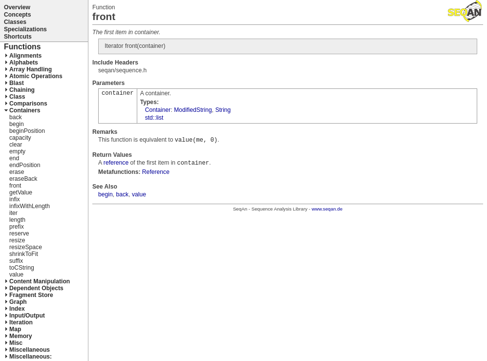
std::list (154, 117)
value (139, 194)
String (223, 109)
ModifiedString (193, 109)
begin (105, 194)
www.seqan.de (327, 209)
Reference (155, 172)
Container (158, 109)
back (122, 194)
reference (116, 162)
